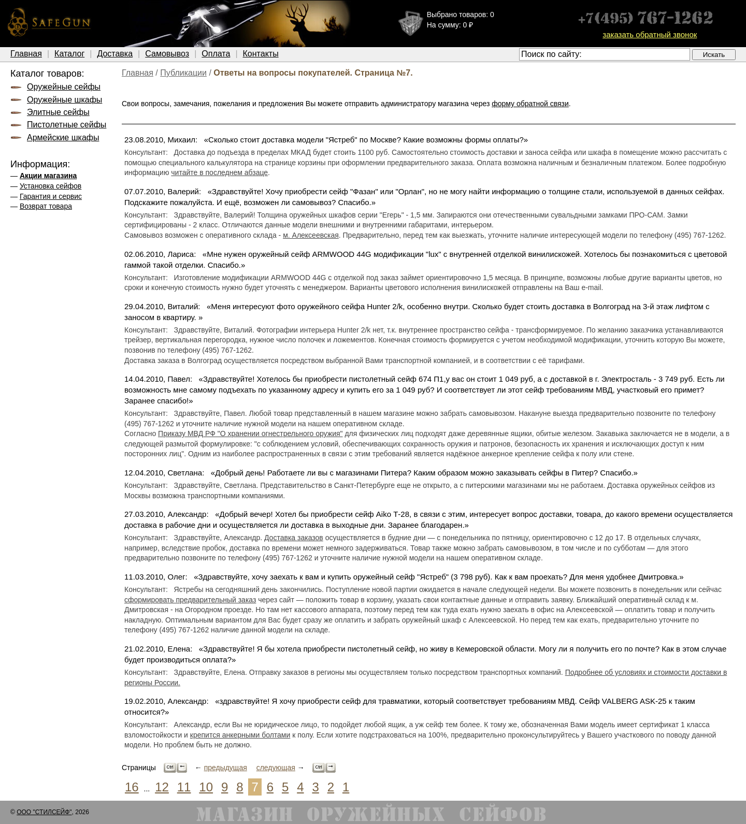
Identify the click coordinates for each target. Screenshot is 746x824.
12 (162, 787)
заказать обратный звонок (649, 34)
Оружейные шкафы (64, 99)
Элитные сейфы (58, 112)
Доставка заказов (293, 537)
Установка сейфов (50, 186)
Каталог (69, 53)
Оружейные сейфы (64, 86)
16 (132, 787)
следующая (275, 767)
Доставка (115, 53)
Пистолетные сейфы (66, 124)
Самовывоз (167, 53)
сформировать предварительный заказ (190, 600)
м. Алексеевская (311, 235)
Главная (26, 53)
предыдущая (225, 767)
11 (184, 787)
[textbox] (604, 54)
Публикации (183, 72)
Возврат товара (46, 206)
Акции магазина (48, 175)
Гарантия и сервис (51, 196)
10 (206, 787)
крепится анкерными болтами (240, 735)
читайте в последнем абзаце (219, 172)
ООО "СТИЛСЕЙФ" (44, 812)
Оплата (216, 53)
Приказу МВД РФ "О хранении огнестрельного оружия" (250, 433)
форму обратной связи (530, 103)
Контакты (261, 53)
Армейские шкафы (63, 137)
